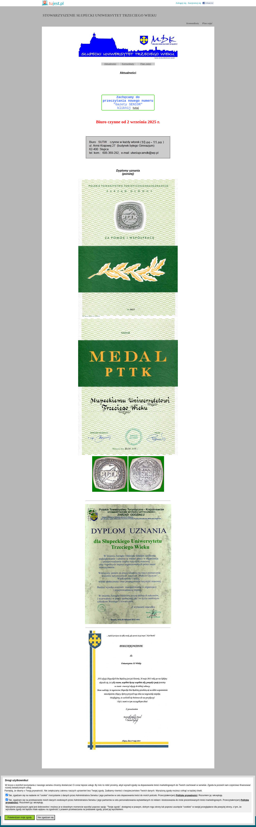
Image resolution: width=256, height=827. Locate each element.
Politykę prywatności (186, 795)
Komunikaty (192, 23)
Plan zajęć (207, 23)
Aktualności (110, 64)
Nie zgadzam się (46, 817)
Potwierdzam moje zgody (20, 817)
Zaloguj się (181, 3)
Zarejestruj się (194, 3)
